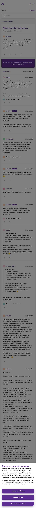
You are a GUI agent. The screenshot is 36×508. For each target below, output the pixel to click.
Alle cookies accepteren (18, 503)
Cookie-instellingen (18, 491)
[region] (18, 485)
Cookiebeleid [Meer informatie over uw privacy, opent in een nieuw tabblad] (21, 484)
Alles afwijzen (18, 497)
